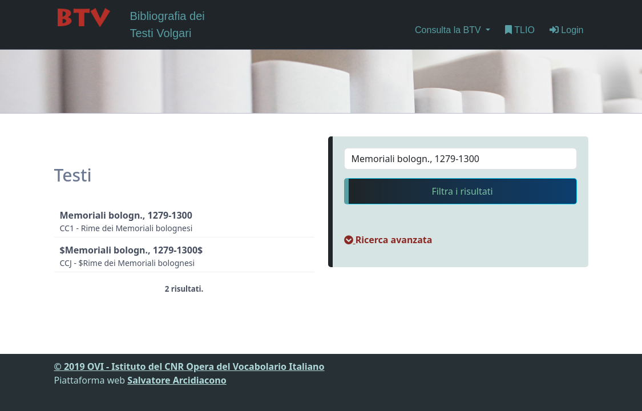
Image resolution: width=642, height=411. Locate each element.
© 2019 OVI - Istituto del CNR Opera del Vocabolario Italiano (189, 366)
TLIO (520, 30)
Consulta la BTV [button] (449, 30)
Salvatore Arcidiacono (176, 380)
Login (567, 30)
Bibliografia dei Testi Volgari (129, 23)
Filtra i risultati (461, 191)
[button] (388, 239)
